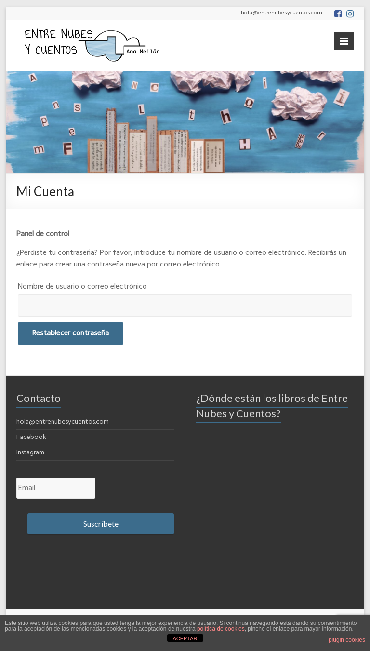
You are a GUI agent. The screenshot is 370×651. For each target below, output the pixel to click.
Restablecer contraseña (70, 333)
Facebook (31, 437)
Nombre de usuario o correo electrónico (82, 286)
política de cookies (221, 628)
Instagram (30, 452)
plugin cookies (347, 640)
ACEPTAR (184, 638)
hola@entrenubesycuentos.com (62, 421)
